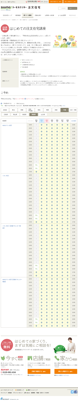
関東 (22, 110)
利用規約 (10, 392)
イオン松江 (6, 175)
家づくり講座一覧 (23, 19)
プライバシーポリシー (18, 392)
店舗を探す (38, 15)
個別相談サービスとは (35, 375)
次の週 (73, 121)
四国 (56, 110)
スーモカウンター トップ (5, 19)
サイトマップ (4, 392)
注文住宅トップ (7, 15)
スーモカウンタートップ (7, 390)
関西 (47, 110)
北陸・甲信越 (30, 110)
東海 (39, 110)
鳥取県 (24, 114)
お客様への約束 (49, 15)
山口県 (43, 114)
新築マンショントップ (32, 390)
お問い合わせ (27, 392)
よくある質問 (62, 15)
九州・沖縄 (73, 110)
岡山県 (15, 114)
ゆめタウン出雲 (7, 125)
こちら (46, 2)
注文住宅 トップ (15, 19)
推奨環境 (33, 392)
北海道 (5, 110)
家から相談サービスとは (62, 375)
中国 (64, 110)
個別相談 (18, 15)
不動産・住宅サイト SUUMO (42, 392)
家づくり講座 (27, 15)
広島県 (6, 114)
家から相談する (71, 1)
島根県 (34, 114)
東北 (13, 110)
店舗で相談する (56, 1)
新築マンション (72, 8)
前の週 (31, 121)
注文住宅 (63, 8)
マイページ (72, 15)
